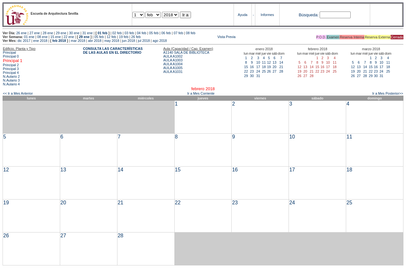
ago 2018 (160, 41)
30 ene (74, 33)
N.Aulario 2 (11, 76)
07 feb (178, 33)
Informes (267, 15)
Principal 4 (11, 73)
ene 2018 (40, 41)
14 (281, 62)
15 (246, 67)
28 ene (48, 33)
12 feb (111, 37)
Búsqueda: (309, 14)
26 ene (21, 33)
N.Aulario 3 (11, 80)
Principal (9, 52)
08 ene (42, 37)
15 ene (56, 37)
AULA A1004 (172, 64)
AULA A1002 (172, 56)
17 (258, 67)
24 (258, 71)
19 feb (124, 37)
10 (258, 62)
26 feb (136, 37)
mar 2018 (78, 41)
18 (264, 67)
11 (264, 62)
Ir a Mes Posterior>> (387, 93)
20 (274, 67)
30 (252, 76)
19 (269, 67)
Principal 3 (11, 69)
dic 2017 (24, 41)
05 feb (154, 33)
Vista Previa (189, 37)
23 (252, 71)
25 (264, 71)
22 (246, 71)
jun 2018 (128, 41)
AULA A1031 (172, 72)
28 (281, 71)
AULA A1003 (172, 60)
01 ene (29, 37)
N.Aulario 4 (11, 84)
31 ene (87, 33)
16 (252, 67)
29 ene (61, 33)
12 (269, 62)
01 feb (102, 33)
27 (274, 71)
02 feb (117, 33)
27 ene (34, 33)
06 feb (166, 33)
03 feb (129, 33)
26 (269, 71)
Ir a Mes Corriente (200, 93)
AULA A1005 (172, 68)
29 (246, 76)
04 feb (142, 33)
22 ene (69, 37)
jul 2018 (144, 41)
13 (274, 62)
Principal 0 (11, 56)
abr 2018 (94, 41)
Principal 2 (11, 65)
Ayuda (242, 15)
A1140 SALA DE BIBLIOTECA (186, 52)
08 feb (190, 33)
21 (281, 67)
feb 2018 (59, 41)
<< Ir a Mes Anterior (18, 93)
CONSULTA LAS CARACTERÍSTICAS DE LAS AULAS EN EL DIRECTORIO (113, 50)
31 (258, 76)
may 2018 (111, 41)
